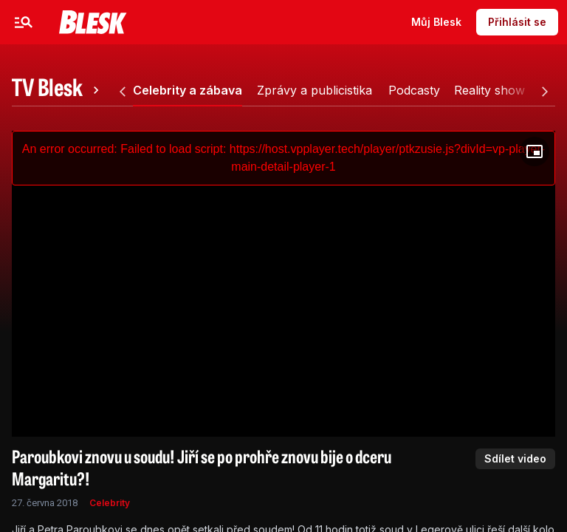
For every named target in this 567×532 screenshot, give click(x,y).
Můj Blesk (436, 22)
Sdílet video (515, 458)
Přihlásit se (517, 22)
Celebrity (95, 22)
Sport (222, 22)
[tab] (57, 90)
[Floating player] (534, 151)
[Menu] (23, 22)
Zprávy (163, 22)
